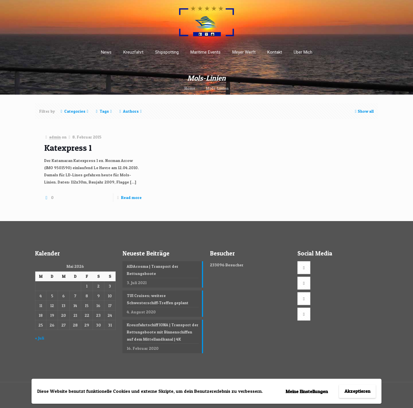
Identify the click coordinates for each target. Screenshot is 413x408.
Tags (104, 111)
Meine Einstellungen (307, 391)
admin (55, 136)
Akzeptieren (357, 391)
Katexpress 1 (68, 147)
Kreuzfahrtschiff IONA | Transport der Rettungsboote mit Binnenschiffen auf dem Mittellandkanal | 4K (162, 331)
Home (189, 88)
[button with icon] (303, 267)
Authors (130, 111)
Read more (131, 197)
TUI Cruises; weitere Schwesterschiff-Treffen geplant (157, 299)
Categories (74, 111)
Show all (364, 111)
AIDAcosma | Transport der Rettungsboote (152, 270)
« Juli (39, 337)
